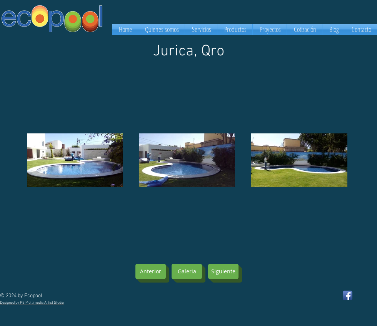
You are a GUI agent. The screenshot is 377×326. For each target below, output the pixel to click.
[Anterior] (150, 271)
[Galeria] (187, 271)
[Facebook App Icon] (347, 295)
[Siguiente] (223, 271)
